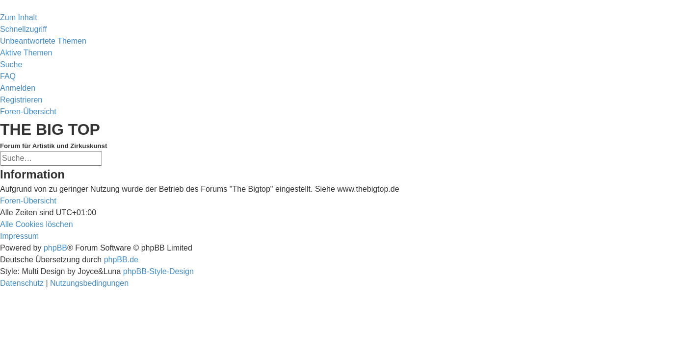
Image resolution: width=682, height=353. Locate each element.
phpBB (55, 248)
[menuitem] (43, 41)
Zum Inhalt (18, 17)
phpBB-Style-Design (158, 271)
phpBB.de (121, 259)
